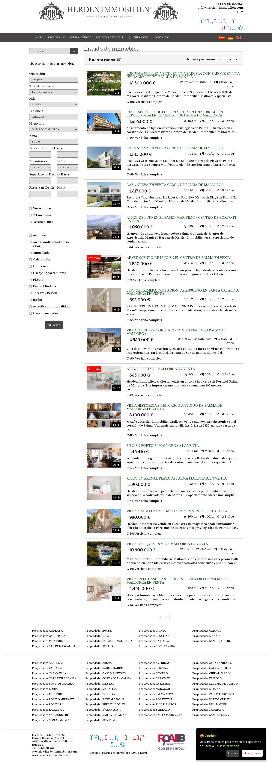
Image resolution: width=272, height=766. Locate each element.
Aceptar (233, 753)
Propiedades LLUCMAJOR (155, 636)
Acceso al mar (41, 222)
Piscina (36, 279)
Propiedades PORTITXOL (156, 699)
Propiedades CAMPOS (206, 630)
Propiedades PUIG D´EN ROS (157, 704)
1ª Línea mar (40, 215)
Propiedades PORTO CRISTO (211, 699)
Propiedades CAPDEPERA (48, 636)
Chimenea (38, 266)
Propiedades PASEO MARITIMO (213, 694)
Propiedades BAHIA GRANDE (104, 668)
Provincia (36, 111)
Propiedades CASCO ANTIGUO (105, 673)
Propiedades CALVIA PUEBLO (211, 668)
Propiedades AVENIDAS (154, 663)
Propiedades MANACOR (207, 636)
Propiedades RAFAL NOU (48, 709)
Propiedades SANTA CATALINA (106, 715)
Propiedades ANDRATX (47, 630)
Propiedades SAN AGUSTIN (50, 715)
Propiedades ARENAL (99, 663)
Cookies (94, 752)
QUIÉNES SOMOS (139, 37)
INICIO (38, 37)
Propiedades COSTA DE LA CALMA (108, 678)
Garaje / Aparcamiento (47, 273)
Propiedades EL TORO (207, 678)
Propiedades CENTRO (153, 673)
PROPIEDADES (56, 37)
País (32, 98)
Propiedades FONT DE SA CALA (53, 683)
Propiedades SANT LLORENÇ (211, 641)
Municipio (36, 123)
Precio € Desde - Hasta (45, 148)
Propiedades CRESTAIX (154, 678)
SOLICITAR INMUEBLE (110, 37)
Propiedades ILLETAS (99, 683)
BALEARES (54, 117)
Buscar (53, 325)
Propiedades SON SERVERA (157, 646)
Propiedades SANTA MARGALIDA (54, 646)
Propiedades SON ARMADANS (51, 720)
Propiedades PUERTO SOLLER (105, 704)
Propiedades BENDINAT (154, 668)
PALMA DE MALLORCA (54, 129)
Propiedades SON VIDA (100, 720)
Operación (37, 73)
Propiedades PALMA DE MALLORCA (108, 641)
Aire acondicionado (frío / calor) (50, 244)
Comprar (54, 79)
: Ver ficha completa (145, 102)
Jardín (35, 299)
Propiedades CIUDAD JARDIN (211, 673)
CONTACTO (161, 37)
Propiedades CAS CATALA (49, 673)
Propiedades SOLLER (99, 646)
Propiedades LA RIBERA (154, 683)
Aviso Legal (139, 752)
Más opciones (252, 753)
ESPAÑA (54, 104)
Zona (33, 136)
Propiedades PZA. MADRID (209, 704)
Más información (228, 746)
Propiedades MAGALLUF (101, 689)
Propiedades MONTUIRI (48, 641)
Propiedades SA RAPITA (208, 709)
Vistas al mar (40, 208)
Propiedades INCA (97, 636)
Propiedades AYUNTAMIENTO (212, 663)
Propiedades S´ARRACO (154, 709)
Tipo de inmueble (42, 86)
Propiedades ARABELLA (47, 663)
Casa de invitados (43, 313)
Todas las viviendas (54, 92)
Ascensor (37, 235)
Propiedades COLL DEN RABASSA (54, 678)
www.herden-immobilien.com (51, 755)
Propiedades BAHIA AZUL (48, 668)
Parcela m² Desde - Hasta (47, 187)
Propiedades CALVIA (152, 630)
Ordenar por (194, 59)
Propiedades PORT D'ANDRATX (53, 699)
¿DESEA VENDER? (80, 37)
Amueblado (39, 252)
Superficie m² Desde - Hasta (49, 174)
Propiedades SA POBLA (154, 641)
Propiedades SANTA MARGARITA (161, 715)
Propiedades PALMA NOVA (156, 694)
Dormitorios (38, 161)
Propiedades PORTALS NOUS (104, 699)
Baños (61, 161)
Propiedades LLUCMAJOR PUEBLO (215, 683)
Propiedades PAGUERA (100, 694)
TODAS (54, 141)
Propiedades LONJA (45, 689)
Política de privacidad (116, 752)
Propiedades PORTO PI (47, 704)
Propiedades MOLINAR (207, 689)
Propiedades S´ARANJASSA (103, 709)
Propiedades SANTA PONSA (210, 715)
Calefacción (39, 259)
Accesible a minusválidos (49, 306)
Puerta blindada (42, 286)
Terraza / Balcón (43, 293)
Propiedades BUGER (98, 630)
